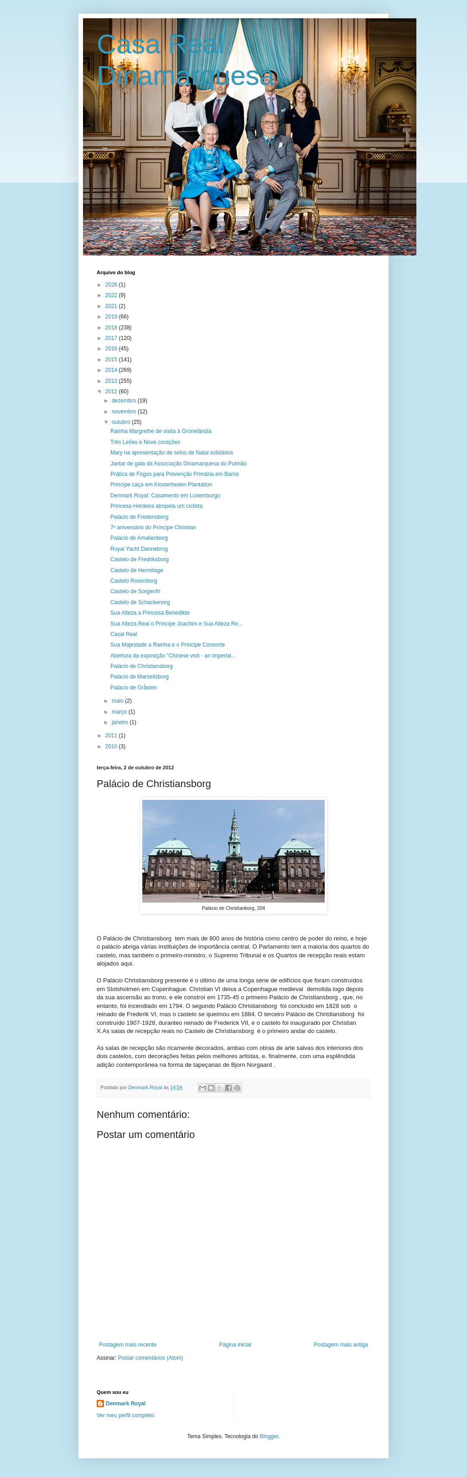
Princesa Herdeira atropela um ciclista (156, 506)
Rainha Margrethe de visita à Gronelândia (161, 431)
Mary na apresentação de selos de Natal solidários (171, 452)
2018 (112, 327)
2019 (112, 316)
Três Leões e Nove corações (145, 442)
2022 (112, 295)
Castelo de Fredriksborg (139, 559)
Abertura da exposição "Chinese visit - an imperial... (173, 655)
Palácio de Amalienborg (139, 538)
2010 (112, 746)
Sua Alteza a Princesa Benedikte (150, 613)
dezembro (125, 400)
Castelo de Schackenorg (140, 602)
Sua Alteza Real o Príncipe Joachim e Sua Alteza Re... (176, 624)
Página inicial (235, 1344)
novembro (125, 411)
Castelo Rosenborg (133, 581)
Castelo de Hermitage (136, 570)
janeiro (121, 722)
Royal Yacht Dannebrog (139, 549)
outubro (122, 422)
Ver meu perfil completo (125, 1415)
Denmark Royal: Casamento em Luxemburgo (165, 495)
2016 (112, 348)
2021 (112, 306)
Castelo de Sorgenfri (135, 591)
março (120, 712)
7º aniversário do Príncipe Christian (153, 527)
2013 (112, 381)
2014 (112, 370)
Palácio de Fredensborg (139, 517)
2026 (112, 285)
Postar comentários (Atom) (150, 1358)
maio (118, 701)
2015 (112, 359)
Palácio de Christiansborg (141, 666)
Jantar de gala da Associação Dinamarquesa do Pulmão (178, 463)
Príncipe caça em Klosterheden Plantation (161, 484)
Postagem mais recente (127, 1344)
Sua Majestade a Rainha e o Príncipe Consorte (167, 645)
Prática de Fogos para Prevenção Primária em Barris (174, 474)
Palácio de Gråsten (133, 687)
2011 (112, 735)
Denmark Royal (125, 1403)
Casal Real (123, 634)
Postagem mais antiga (341, 1344)
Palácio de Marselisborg (139, 676)
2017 (112, 338)
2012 (112, 391)
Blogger (269, 1436)
